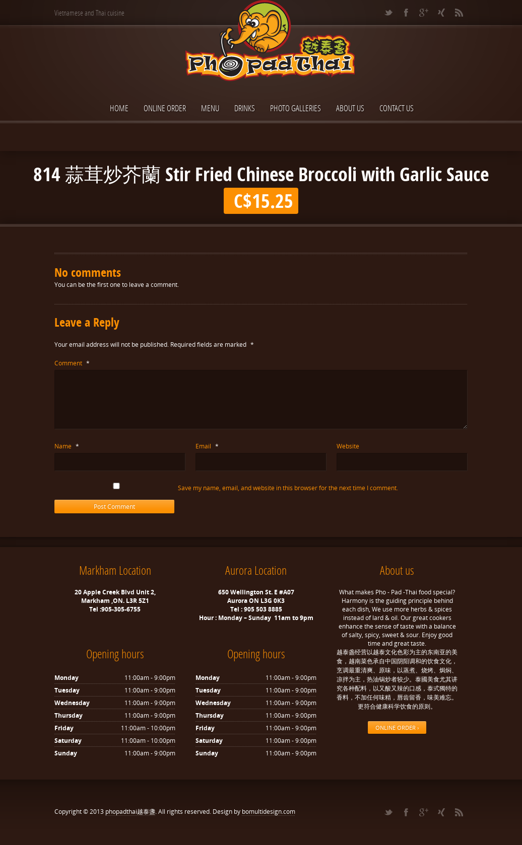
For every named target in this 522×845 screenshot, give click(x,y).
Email (207, 446)
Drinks (244, 108)
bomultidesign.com (268, 811)
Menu (210, 108)
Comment (72, 363)
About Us (350, 108)
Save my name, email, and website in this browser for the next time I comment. (288, 488)
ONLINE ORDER (165, 108)
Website (348, 446)
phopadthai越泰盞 (130, 811)
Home (119, 108)
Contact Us (396, 108)
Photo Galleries (295, 108)
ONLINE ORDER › (397, 727)
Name (66, 446)
